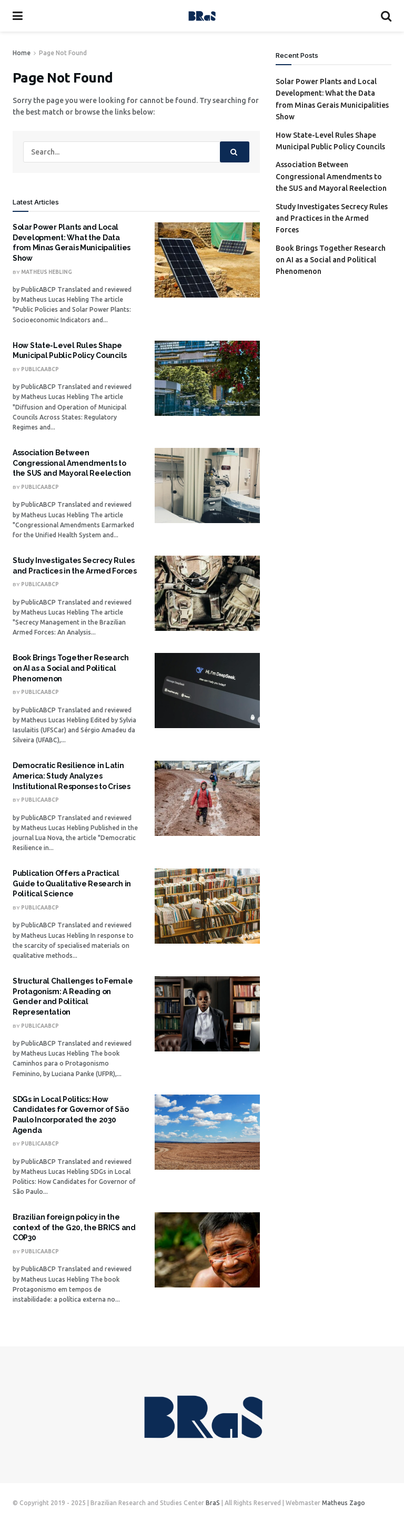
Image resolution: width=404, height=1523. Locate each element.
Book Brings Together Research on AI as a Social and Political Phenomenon (71, 667)
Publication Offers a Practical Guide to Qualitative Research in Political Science (72, 883)
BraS (213, 1502)
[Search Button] (234, 151)
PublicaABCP (40, 369)
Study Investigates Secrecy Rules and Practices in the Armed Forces (332, 218)
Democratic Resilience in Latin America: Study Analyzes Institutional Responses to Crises (71, 775)
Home (22, 52)
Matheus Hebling (46, 272)
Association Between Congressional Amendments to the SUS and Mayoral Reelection (72, 462)
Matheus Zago (343, 1502)
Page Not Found (63, 52)
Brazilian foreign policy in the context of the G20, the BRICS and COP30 (74, 1227)
